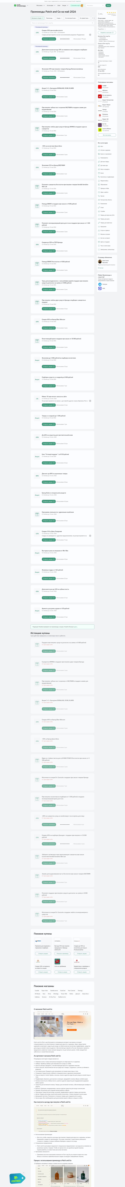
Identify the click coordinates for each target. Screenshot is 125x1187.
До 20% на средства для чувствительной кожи (57, 435)
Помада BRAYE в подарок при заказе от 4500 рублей (59, 204)
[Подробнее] (105, 29)
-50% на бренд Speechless (50, 739)
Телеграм (102, 284)
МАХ (101, 288)
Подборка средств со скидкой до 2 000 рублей (57, 377)
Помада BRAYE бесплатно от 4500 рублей (56, 261)
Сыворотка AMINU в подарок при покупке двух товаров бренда (63, 662)
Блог (59, 5)
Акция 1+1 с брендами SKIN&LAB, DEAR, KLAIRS (58, 88)
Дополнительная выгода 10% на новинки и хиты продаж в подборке (64, 49)
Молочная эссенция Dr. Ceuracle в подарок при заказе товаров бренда (65, 777)
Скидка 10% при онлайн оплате (52, 30)
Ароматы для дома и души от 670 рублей (55, 608)
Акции (65, 5)
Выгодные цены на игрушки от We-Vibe (55, 550)
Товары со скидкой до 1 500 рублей (53, 416)
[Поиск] (103, 5)
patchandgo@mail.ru (103, 39)
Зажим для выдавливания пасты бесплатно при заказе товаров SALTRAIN (66, 874)
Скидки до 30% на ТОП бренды (52, 242)
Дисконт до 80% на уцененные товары (54, 473)
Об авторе (100, 268)
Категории (51, 5)
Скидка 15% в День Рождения (52, 531)
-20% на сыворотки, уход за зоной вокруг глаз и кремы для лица (63, 816)
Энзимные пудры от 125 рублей (52, 570)
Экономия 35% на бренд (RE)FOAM (53, 165)
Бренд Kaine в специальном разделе (54, 493)
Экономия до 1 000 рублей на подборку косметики (59, 358)
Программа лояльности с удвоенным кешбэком (58, 512)
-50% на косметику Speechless (52, 146)
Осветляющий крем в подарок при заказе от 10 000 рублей (61, 339)
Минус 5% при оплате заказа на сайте (54, 396)
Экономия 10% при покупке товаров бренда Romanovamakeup (62, 69)
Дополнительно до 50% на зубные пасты (55, 589)
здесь (75, 626)
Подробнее (78, 1)
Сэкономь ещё (77, 5)
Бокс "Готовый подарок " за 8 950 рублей (55, 454)
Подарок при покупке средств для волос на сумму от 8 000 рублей (64, 642)
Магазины (41, 5)
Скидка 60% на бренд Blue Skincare (53, 319)
